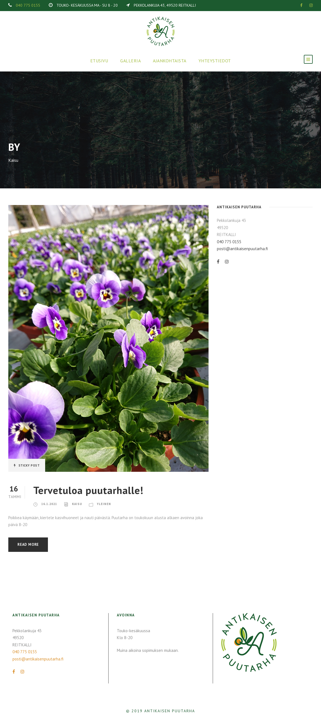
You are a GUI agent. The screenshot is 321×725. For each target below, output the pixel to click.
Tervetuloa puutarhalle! (88, 490)
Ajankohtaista (169, 60)
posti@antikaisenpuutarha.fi (242, 248)
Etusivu (99, 60)
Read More (28, 544)
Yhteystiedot (215, 60)
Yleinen (104, 504)
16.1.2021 (49, 504)
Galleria (130, 60)
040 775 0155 (28, 5)
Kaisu (77, 504)
